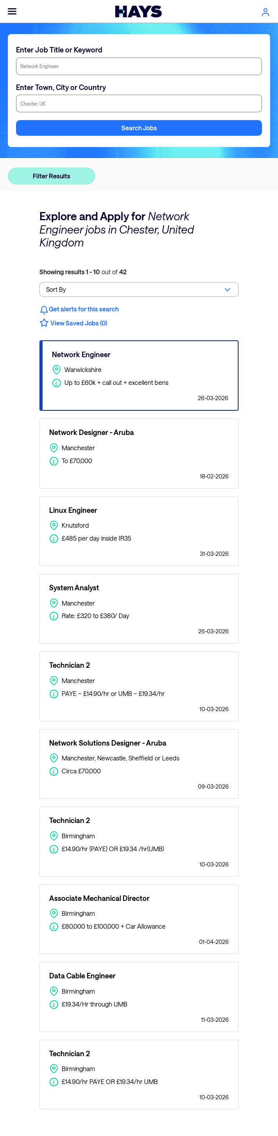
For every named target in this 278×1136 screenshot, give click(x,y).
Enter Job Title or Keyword (59, 49)
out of (83, 271)
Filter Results (51, 176)
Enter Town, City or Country (61, 87)
